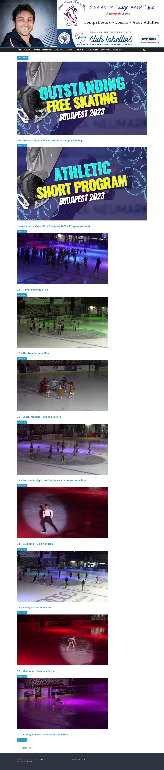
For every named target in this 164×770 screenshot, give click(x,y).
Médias (80, 50)
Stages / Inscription (43, 50)
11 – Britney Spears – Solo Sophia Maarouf (42, 734)
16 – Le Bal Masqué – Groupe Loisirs (39, 416)
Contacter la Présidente (111, 50)
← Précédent (24, 747)
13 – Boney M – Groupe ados (34, 607)
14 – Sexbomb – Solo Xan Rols (35, 543)
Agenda (69, 50)
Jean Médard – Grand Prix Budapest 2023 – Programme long (50, 140)
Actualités (59, 50)
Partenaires (93, 50)
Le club (26, 50)
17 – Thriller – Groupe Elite (33, 353)
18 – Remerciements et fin (32, 289)
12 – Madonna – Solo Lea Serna (36, 671)
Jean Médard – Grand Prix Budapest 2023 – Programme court (53, 226)
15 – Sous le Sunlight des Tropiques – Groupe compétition (52, 480)
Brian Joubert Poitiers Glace (33, 759)
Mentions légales (78, 759)
